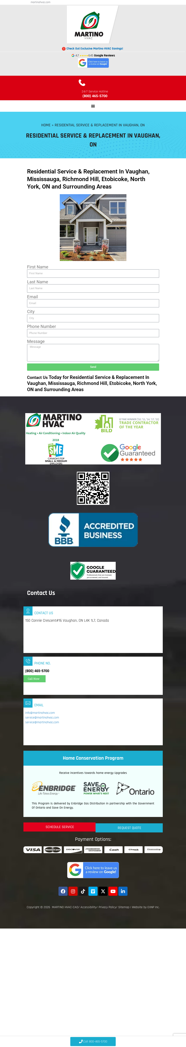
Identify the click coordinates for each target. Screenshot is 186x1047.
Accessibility (88, 907)
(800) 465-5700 (94, 96)
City (31, 311)
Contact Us (38, 377)
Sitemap (123, 907)
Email (32, 296)
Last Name (37, 282)
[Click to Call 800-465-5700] (93, 1041)
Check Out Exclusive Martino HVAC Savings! (94, 48)
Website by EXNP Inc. (145, 907)
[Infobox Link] (93, 629)
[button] (93, 106)
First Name (37, 267)
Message (36, 341)
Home (46, 125)
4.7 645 (93, 60)
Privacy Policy (107, 907)
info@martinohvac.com (40, 713)
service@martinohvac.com (42, 717)
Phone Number (41, 326)
